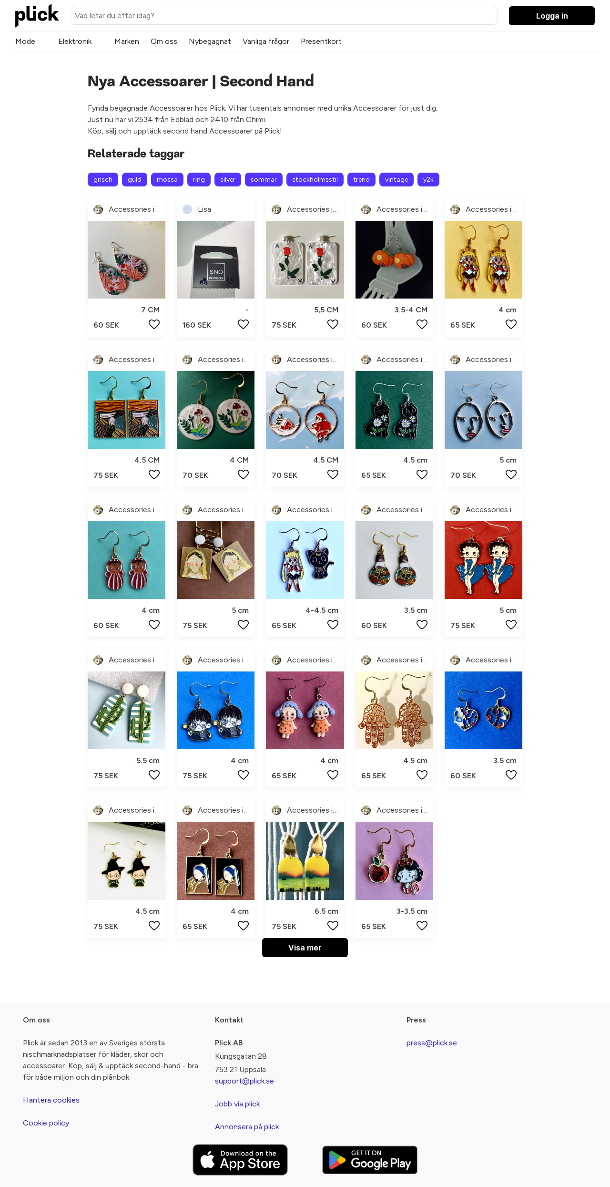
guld (135, 179)
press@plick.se (432, 1042)
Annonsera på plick (247, 1126)
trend (361, 179)
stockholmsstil (315, 179)
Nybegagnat (210, 41)
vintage (396, 179)
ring (199, 179)
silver (227, 179)
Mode (25, 41)
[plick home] (37, 16)
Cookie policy (46, 1122)
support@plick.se (244, 1080)
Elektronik (75, 41)
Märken (126, 41)
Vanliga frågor (266, 41)
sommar (264, 179)
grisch (102, 179)
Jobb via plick (237, 1103)
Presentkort (321, 41)
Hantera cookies (51, 1099)
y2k (428, 179)
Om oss (164, 41)
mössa (167, 179)
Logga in (552, 16)
